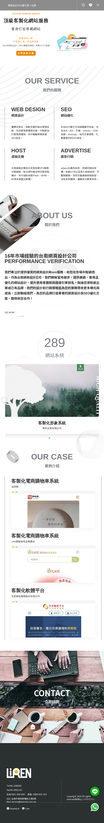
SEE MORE (14, 312)
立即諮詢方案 (26, 53)
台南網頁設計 (88, 799)
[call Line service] (90, 5)
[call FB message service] (13, 808)
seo (55, 272)
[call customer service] (83, 5)
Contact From (63, 729)
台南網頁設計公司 (30, 277)
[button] (4, 400)
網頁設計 (42, 272)
